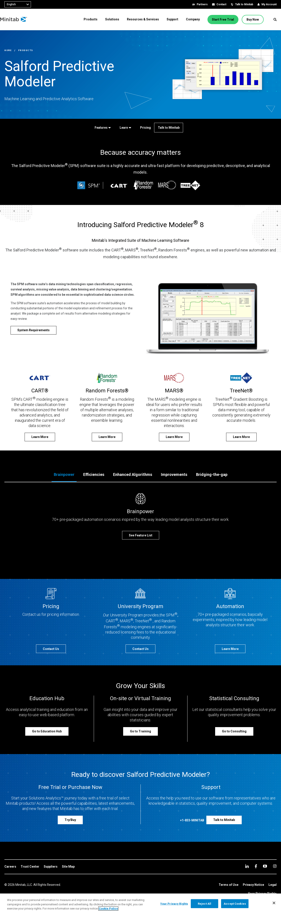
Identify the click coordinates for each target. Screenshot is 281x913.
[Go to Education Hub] (46, 731)
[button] (275, 19)
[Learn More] (40, 437)
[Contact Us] (51, 648)
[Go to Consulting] (234, 731)
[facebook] (256, 866)
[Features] (102, 127)
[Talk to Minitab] (168, 128)
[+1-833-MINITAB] (192, 821)
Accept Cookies (235, 903)
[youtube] (265, 866)
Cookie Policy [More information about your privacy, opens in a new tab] (108, 908)
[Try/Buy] (70, 820)
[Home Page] (18, 19)
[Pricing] (144, 127)
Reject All (204, 903)
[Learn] (124, 127)
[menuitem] (90, 19)
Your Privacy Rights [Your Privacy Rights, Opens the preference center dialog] (174, 903)
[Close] (274, 903)
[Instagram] (275, 866)
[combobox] (17, 4)
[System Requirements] (33, 330)
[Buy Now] (253, 19)
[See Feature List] (140, 535)
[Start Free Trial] (222, 19)
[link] (10, 866)
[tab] (64, 475)
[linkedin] (247, 866)
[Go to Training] (140, 731)
